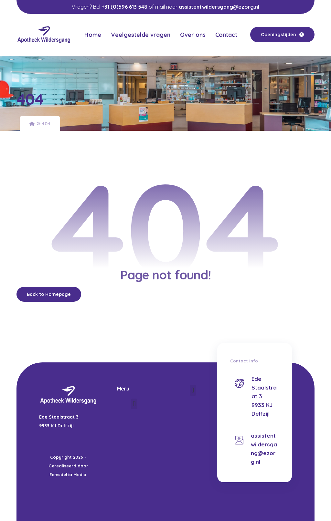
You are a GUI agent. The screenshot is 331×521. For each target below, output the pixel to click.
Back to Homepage (49, 294)
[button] (134, 404)
